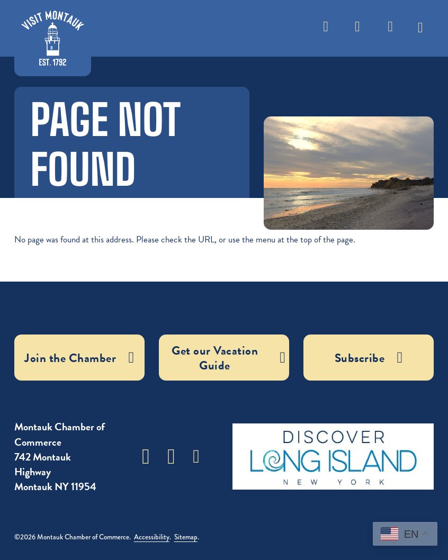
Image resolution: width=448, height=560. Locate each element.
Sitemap (186, 537)
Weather (357, 32)
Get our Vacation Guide (228, 357)
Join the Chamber (79, 358)
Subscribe (391, 32)
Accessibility (151, 537)
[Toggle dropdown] (420, 23)
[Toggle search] (326, 28)
